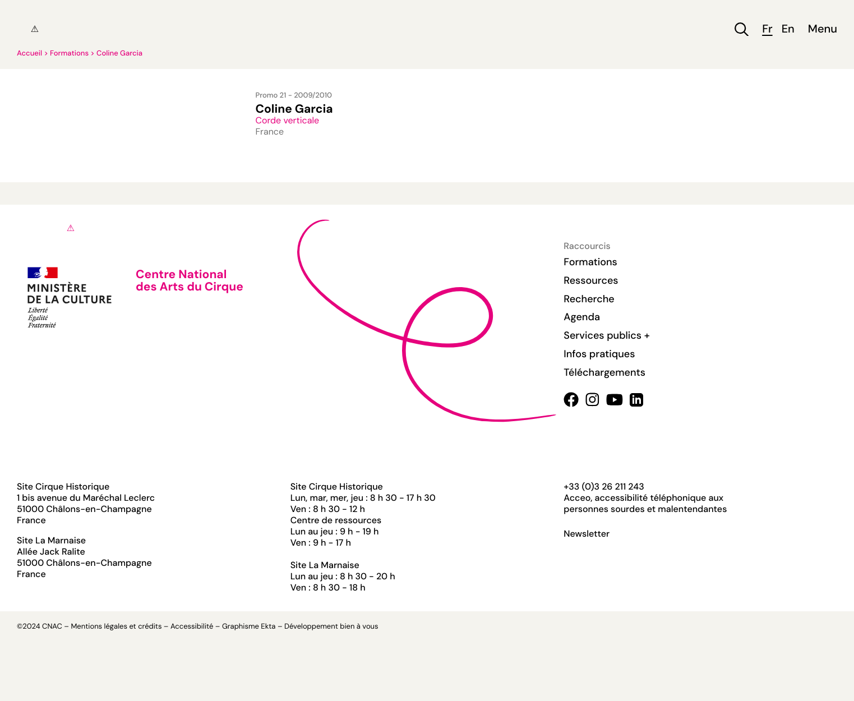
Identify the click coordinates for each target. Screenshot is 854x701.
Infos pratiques (599, 354)
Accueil (29, 53)
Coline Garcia (119, 53)
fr (767, 29)
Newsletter (587, 533)
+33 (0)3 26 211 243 (604, 486)
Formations (69, 53)
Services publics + (606, 335)
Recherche (589, 299)
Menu (822, 29)
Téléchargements (604, 372)
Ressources (591, 280)
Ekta (268, 626)
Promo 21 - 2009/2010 (294, 95)
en (788, 29)
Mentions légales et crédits (116, 626)
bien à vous (359, 626)
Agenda (582, 317)
